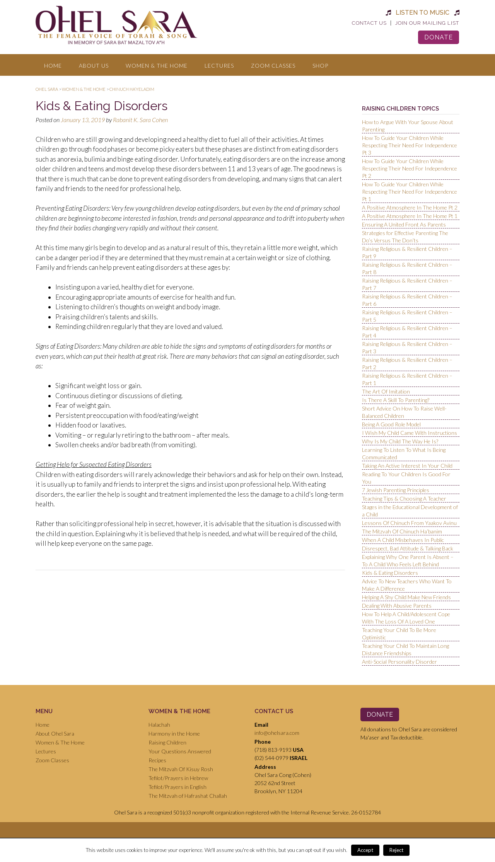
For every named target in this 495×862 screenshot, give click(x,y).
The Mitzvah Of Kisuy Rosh (180, 769)
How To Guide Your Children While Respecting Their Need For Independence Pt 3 (409, 145)
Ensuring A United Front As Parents (404, 224)
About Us (94, 65)
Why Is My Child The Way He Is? (400, 441)
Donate (438, 37)
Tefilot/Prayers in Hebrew (178, 778)
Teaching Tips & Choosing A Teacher (404, 498)
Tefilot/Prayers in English (177, 787)
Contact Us (369, 23)
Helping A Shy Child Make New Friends (406, 597)
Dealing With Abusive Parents (397, 605)
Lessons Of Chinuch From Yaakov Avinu (409, 523)
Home (53, 65)
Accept (365, 850)
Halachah (159, 724)
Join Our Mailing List (427, 23)
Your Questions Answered (179, 751)
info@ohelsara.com (276, 732)
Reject (396, 850)
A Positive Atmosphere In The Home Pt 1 (409, 216)
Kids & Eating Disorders (390, 572)
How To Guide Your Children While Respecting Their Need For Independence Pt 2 (409, 168)
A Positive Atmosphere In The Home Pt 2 (409, 207)
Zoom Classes (273, 65)
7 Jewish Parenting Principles (395, 490)
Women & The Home (157, 65)
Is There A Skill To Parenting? (395, 400)
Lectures (219, 65)
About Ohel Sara (55, 733)
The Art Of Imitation (386, 391)
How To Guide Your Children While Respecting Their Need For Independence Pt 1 (409, 191)
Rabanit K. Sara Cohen (140, 119)
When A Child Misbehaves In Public (403, 540)
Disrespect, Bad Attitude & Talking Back (407, 548)
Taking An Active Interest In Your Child (407, 465)
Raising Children (167, 742)
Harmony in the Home (174, 733)
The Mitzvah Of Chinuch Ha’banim (402, 531)
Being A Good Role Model (391, 424)
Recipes (157, 760)
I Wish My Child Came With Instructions (409, 432)
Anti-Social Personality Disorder (399, 661)
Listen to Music (422, 12)
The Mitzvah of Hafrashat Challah (187, 795)
